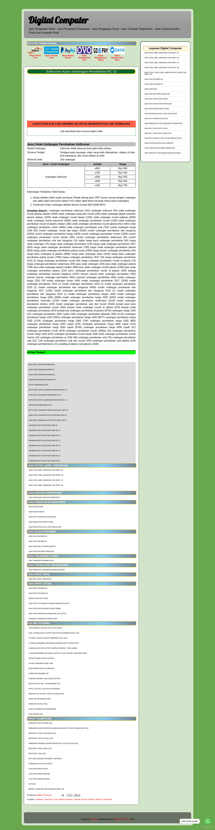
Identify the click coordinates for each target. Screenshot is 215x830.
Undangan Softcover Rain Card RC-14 (44, 451)
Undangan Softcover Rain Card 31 (43, 425)
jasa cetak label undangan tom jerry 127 (46, 480)
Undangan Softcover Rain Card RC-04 (44, 456)
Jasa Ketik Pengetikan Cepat (156, 99)
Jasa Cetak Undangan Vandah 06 (42, 374)
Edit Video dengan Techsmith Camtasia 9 (45, 758)
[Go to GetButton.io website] (208, 827)
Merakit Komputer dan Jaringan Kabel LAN (46, 789)
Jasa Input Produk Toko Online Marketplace (163, 138)
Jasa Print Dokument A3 (38, 593)
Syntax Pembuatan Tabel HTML (41, 663)
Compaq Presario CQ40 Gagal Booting (44, 678)
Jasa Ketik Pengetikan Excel (156, 118)
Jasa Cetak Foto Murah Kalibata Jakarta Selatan (49, 603)
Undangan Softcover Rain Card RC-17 (44, 440)
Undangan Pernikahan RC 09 (40, 405)
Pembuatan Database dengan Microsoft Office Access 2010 (53, 743)
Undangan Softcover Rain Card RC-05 (44, 435)
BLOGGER (93, 819)
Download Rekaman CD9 (39, 673)
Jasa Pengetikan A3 (36, 512)
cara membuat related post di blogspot (46, 628)
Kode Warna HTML (36, 714)
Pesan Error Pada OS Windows (41, 668)
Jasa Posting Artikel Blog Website (158, 143)
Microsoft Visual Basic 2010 (40, 748)
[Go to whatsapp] (208, 821)
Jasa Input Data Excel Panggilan (157, 133)
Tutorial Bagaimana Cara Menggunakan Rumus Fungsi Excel (54, 643)
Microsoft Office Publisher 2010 (42, 733)
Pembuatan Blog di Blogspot (41, 764)
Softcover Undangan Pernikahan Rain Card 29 (48, 410)
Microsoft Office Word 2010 (40, 723)
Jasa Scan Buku (150, 89)
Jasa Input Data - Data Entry (40, 579)
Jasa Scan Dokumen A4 (38, 536)
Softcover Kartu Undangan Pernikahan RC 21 (48, 400)
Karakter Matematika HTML (40, 699)
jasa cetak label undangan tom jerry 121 (46, 470)
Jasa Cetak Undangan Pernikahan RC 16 (45, 395)
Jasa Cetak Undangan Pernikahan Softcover (47, 613)
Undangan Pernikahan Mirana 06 (42, 380)
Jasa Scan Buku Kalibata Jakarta (42, 546)
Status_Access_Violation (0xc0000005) (44, 689)
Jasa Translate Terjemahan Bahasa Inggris (47, 570)
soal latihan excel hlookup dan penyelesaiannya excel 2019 (54, 633)
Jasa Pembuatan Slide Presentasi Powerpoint (163, 123)
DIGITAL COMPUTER (121, 819)
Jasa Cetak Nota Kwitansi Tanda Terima (45, 608)
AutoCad (32, 784)
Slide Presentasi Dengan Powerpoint (44, 497)
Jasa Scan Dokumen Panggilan (41, 551)
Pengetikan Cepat (36, 507)
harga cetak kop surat (38, 598)
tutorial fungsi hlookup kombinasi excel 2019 (48, 638)
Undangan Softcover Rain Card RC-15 (44, 445)
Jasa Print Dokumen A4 (38, 588)
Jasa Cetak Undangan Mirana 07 (42, 369)
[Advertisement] (81, 98)
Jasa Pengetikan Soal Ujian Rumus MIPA (45, 527)
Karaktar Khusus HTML (38, 704)
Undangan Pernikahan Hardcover (43, 619)
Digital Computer (58, 20)
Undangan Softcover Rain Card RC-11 (44, 430)
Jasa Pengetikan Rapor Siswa (41, 522)
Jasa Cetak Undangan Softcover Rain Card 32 (48, 415)
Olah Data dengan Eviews (39, 779)
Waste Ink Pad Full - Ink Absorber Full (45, 684)
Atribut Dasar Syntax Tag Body (42, 658)
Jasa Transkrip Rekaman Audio (41, 560)
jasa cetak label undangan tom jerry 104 (46, 485)
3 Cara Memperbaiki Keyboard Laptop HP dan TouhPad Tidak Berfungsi (58, 653)
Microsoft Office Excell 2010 (41, 738)
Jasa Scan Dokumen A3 (38, 541)
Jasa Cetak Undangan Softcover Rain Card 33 (48, 420)
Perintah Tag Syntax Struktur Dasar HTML (46, 694)
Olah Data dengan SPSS (38, 769)
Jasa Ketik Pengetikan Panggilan (42, 517)
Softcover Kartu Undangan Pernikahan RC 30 (48, 390)
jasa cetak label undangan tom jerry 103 (46, 475)
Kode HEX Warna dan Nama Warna (42, 709)
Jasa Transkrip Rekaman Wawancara (159, 148)
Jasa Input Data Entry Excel (156, 128)
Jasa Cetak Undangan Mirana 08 (42, 364)
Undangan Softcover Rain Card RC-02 (44, 461)
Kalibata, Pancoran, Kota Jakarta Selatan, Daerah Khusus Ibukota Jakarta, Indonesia (74, 799)
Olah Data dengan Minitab (39, 774)
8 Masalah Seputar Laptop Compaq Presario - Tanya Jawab (53, 648)
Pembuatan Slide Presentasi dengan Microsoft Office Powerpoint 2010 (58, 728)
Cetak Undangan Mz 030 (38, 385)
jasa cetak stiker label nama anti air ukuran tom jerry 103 (165, 73)
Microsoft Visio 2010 (37, 753)
